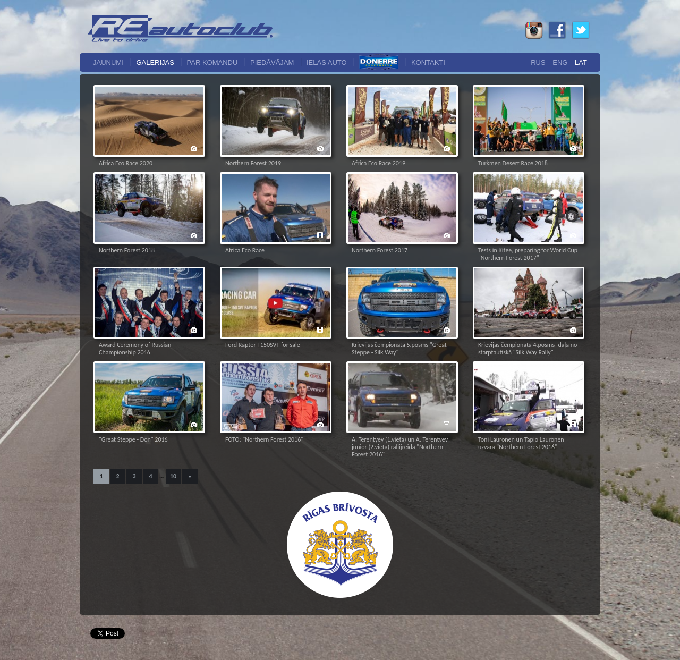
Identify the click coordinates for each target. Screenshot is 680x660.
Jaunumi (108, 62)
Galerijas (155, 62)
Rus (538, 62)
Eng (559, 62)
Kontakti (428, 62)
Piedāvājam (272, 62)
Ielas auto (327, 62)
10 (173, 476)
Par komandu (212, 62)
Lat (581, 62)
